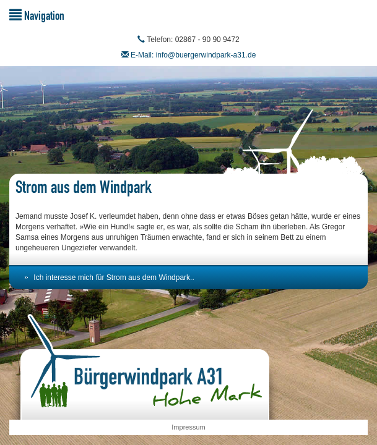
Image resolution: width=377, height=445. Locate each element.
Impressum (188, 427)
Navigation (36, 15)
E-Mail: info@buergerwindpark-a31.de (193, 55)
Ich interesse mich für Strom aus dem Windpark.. (113, 277)
